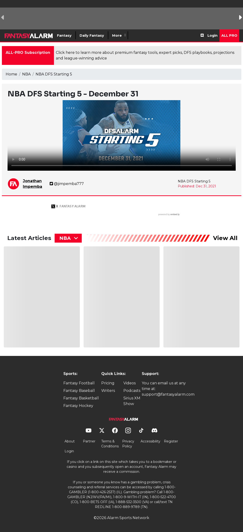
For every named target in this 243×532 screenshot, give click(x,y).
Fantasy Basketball (81, 398)
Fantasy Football (79, 383)
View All (225, 238)
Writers (108, 390)
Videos (129, 383)
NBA (26, 74)
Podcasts (131, 390)
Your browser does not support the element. (122, 135)
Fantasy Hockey (78, 405)
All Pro (229, 35)
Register (171, 441)
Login (212, 35)
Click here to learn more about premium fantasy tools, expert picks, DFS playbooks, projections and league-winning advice (145, 55)
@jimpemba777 (67, 183)
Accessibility (150, 441)
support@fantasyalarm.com (168, 394)
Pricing (107, 383)
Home (11, 74)
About (70, 441)
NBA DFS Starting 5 (54, 74)
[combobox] (68, 238)
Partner (89, 441)
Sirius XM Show (131, 401)
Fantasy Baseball (79, 390)
